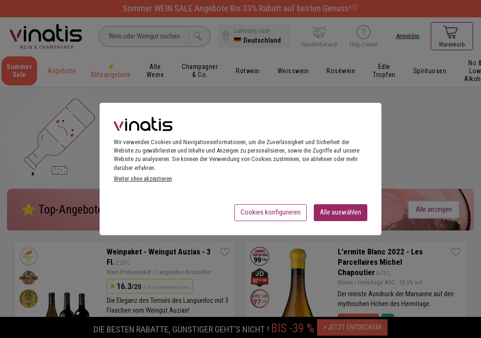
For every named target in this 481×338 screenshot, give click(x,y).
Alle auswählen (340, 215)
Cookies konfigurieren (270, 215)
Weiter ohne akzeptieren (143, 181)
